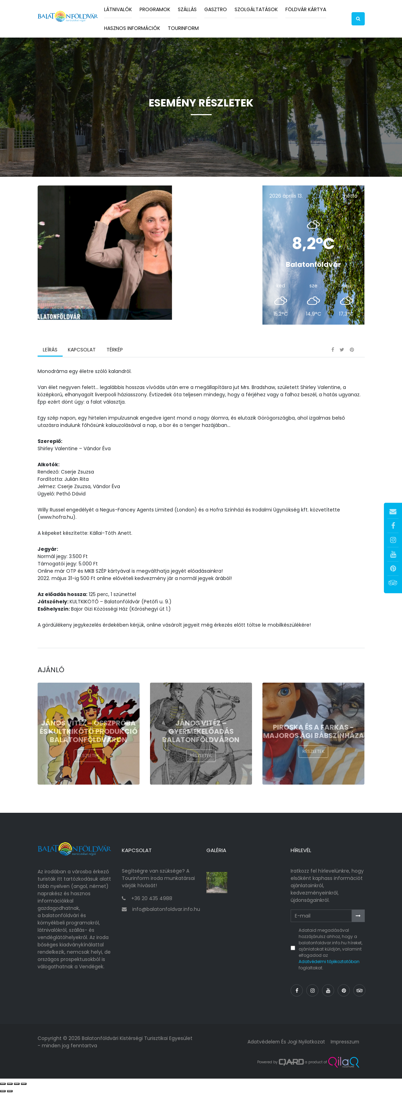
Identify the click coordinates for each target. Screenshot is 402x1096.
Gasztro (215, 9)
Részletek (88, 760)
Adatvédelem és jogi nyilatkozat (284, 1044)
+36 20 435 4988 (151, 901)
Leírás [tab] (50, 354)
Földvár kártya (305, 9)
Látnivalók (118, 9)
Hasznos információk (132, 28)
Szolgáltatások (256, 9)
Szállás (187, 9)
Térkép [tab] (114, 354)
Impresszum (344, 1044)
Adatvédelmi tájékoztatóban (329, 964)
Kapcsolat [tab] (82, 354)
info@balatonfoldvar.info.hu (166, 911)
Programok (155, 9)
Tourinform (183, 28)
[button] (358, 18)
